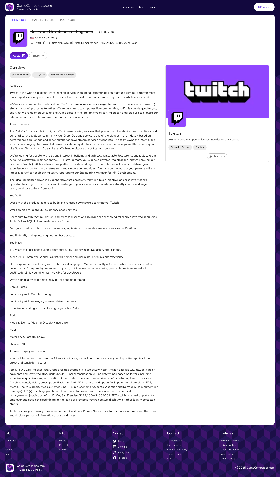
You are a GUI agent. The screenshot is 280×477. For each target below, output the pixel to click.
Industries (128, 7)
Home (62, 440)
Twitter (119, 441)
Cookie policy (228, 458)
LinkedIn (120, 446)
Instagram (121, 452)
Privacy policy (228, 445)
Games (153, 7)
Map (7, 454)
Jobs (141, 7)
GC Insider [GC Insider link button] (264, 7)
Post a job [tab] (67, 20)
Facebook (120, 458)
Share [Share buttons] (39, 55)
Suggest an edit (175, 454)
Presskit (63, 445)
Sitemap (63, 449)
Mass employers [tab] (43, 20)
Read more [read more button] (217, 156)
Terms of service (230, 440)
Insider (9, 458)
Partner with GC (176, 445)
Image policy (227, 454)
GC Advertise (174, 440)
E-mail (170, 458)
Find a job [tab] (19, 20)
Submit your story (177, 449)
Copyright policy (230, 449)
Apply (19, 55)
